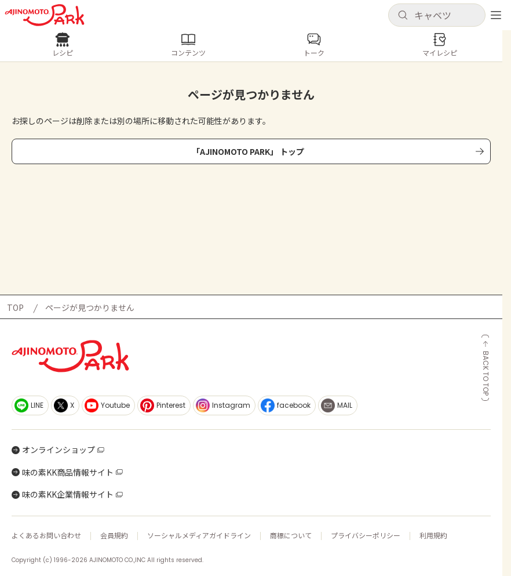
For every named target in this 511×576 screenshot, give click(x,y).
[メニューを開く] (496, 15)
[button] (437, 15)
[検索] (403, 16)
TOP (15, 307)
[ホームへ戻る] (45, 15)
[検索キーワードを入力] (446, 15)
